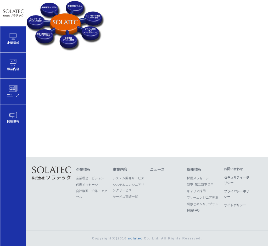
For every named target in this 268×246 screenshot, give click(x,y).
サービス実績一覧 (125, 197)
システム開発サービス (128, 178)
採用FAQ (193, 210)
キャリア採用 (196, 191)
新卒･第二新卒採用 (200, 185)
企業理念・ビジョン (90, 178)
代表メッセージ (87, 185)
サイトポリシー (235, 205)
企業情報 (83, 169)
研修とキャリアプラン (202, 204)
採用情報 (194, 169)
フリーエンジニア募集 (202, 197)
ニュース (157, 169)
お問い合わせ (233, 169)
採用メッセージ (198, 178)
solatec (135, 238)
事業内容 (120, 169)
